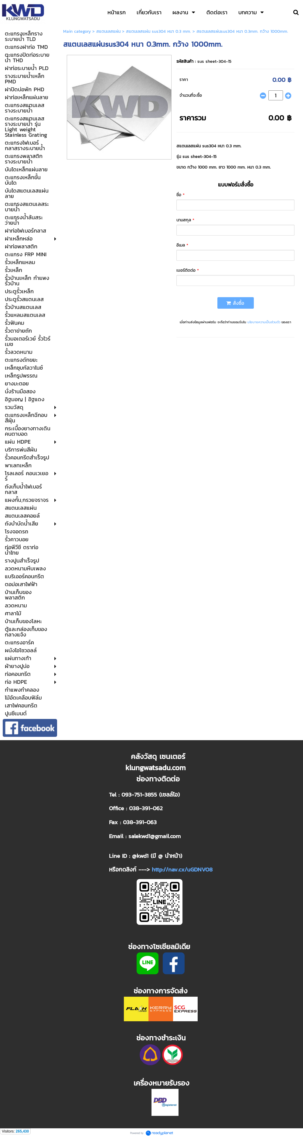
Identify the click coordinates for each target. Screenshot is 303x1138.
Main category (77, 31)
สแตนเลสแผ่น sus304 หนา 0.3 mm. (158, 31)
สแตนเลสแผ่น (108, 31)
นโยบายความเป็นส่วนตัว (263, 322)
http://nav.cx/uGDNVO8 (182, 869)
